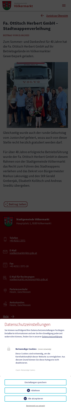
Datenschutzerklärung (52, 336)
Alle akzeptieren (35, 398)
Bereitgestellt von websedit (35, 406)
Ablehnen (35, 390)
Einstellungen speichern (35, 382)
